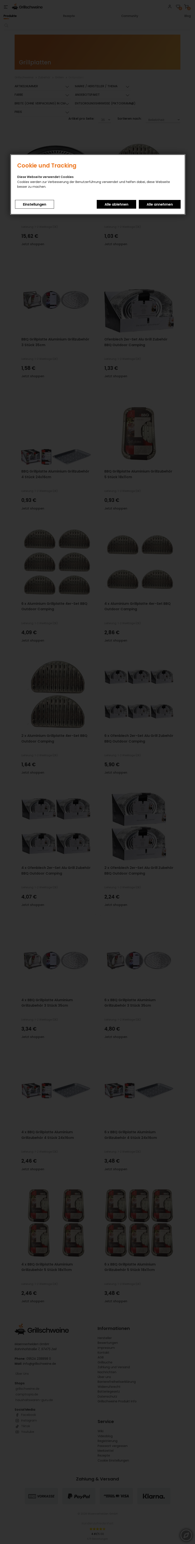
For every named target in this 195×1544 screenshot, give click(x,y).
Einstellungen (34, 204)
